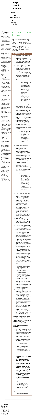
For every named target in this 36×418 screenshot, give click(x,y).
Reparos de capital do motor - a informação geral (6, 49)
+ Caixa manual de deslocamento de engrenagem (5, 160)
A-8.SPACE (4, 416)
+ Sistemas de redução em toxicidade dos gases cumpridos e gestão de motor (6, 155)
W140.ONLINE (5, 412)
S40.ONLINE (4, 406)
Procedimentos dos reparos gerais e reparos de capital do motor (5, 43)
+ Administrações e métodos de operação (5, 180)
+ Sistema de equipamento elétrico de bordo (5, 177)
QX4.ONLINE (4, 405)
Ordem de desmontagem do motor (4, 73)
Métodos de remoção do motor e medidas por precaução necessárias (6, 63)
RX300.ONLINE (5, 410)
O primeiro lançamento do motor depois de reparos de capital (5, 135)
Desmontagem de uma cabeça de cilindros (5, 77)
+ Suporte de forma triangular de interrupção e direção (5, 171)
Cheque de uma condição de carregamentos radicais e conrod (6, 111)
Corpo (3, 174)
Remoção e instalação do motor (5, 67)
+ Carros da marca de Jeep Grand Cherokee (5, 33)
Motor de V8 (5, 40)
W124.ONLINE (5, 409)
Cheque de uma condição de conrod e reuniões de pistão (5, 103)
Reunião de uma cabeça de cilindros (5, 85)
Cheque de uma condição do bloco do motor (5, 97)
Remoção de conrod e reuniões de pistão (6, 88)
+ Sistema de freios (5, 169)
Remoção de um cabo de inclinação (6, 91)
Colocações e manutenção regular (5, 35)
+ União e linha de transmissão (5, 167)
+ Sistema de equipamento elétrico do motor (5, 150)
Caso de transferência (4, 164)
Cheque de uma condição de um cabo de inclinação (5, 107)
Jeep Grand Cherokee (5, 31)
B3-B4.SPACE (4, 413)
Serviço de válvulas (6, 83)
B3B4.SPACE (4, 414)
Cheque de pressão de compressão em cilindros (5, 53)
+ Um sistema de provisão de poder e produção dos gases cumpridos (5, 146)
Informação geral (5, 46)
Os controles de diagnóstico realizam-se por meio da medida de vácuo (6, 58)
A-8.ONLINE (4, 407)
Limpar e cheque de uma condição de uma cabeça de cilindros (6, 81)
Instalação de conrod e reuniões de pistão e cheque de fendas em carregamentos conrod (6, 130)
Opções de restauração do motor (5, 70)
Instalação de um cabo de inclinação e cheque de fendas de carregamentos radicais (6, 122)
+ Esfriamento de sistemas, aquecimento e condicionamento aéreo (6, 140)
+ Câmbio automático (5, 162)
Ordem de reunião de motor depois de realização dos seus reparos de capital (6, 117)
